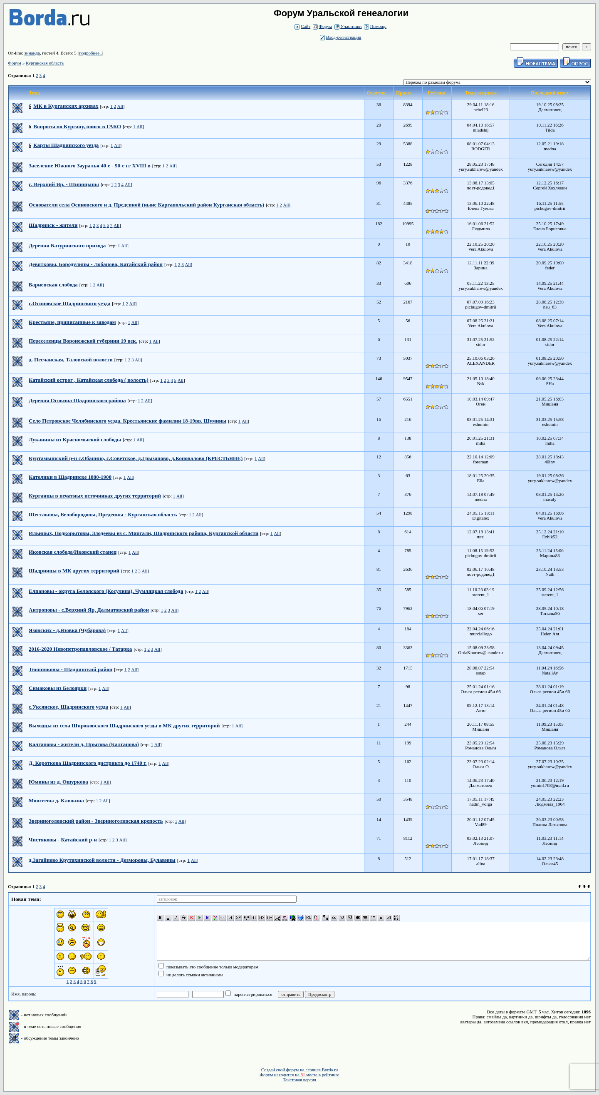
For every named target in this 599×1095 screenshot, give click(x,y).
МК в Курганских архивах (65, 106)
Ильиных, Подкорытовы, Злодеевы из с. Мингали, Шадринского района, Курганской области (143, 533)
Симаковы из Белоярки (58, 688)
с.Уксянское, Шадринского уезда (68, 707)
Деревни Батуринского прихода (67, 245)
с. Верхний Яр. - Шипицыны (64, 184)
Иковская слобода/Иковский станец (72, 552)
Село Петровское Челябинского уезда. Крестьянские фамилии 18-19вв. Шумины (127, 421)
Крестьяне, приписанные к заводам (72, 322)
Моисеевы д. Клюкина (56, 800)
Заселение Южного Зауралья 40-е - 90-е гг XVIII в (90, 165)
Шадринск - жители (53, 225)
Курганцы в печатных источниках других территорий (95, 496)
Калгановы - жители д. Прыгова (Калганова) (84, 744)
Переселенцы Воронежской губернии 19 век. (83, 341)
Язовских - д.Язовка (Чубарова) (67, 630)
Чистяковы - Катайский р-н (63, 839)
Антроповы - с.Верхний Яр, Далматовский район (89, 610)
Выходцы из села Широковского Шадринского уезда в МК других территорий (124, 725)
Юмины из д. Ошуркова (58, 782)
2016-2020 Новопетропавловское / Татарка (80, 649)
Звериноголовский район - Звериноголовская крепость (96, 821)
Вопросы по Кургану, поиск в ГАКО (77, 126)
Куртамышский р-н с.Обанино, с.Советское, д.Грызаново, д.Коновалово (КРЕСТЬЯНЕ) (136, 458)
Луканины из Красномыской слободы (75, 439)
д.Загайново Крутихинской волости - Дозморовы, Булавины (102, 860)
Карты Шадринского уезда (66, 145)
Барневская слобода (53, 284)
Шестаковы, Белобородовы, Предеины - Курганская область (103, 514)
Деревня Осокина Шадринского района (77, 400)
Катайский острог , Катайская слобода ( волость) (89, 380)
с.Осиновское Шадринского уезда (69, 303)
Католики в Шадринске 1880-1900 (70, 477)
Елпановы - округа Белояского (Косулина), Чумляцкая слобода (106, 591)
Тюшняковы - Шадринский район (70, 669)
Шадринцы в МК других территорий (74, 570)
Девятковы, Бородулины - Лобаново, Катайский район (96, 264)
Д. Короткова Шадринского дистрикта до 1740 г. (88, 763)
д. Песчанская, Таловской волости (71, 359)
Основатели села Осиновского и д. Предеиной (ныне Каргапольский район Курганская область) (146, 205)
